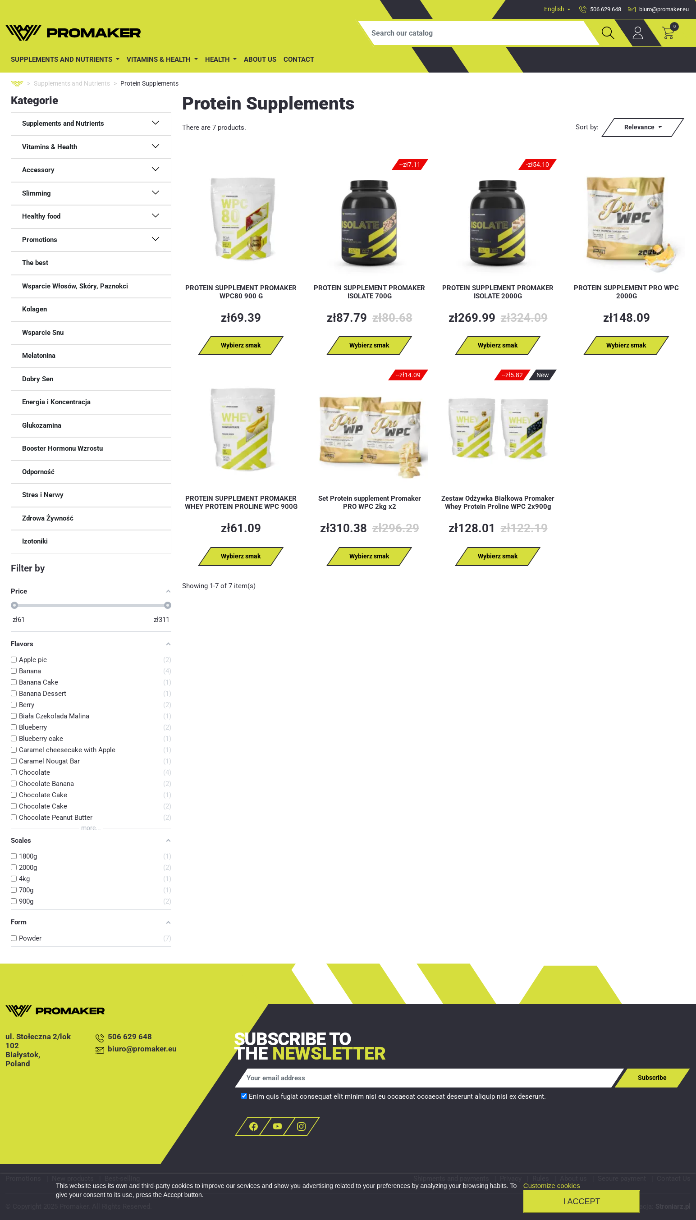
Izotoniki (35, 541)
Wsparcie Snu (43, 333)
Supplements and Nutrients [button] (62, 59)
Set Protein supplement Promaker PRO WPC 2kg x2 (369, 502)
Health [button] (218, 59)
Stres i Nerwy (43, 495)
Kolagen (34, 309)
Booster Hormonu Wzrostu (62, 448)
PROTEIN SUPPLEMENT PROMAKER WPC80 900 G (241, 292)
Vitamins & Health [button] (159, 59)
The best (35, 263)
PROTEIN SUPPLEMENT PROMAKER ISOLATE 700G (369, 292)
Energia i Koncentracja (56, 402)
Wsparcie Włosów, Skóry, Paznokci (75, 286)
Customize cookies (551, 1185)
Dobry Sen (37, 379)
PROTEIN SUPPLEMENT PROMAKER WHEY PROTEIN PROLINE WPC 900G (241, 502)
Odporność (38, 472)
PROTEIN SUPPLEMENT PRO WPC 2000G (626, 292)
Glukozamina (41, 425)
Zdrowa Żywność (47, 518)
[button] (91, 124)
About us (260, 59)
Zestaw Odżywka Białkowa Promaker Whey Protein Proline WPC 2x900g (497, 502)
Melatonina (38, 356)
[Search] (478, 33)
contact (299, 59)
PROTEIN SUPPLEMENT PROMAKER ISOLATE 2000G (498, 292)
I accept (581, 1201)
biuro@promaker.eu (136, 1049)
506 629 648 (124, 1037)
